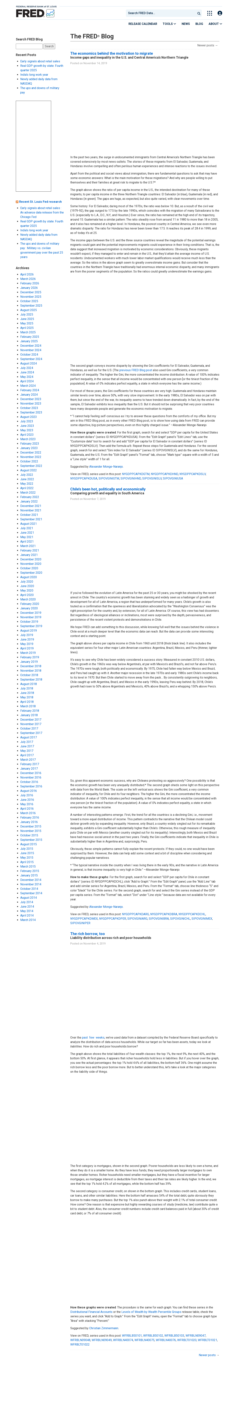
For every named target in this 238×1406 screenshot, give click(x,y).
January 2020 (29, 608)
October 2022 (29, 461)
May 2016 (26, 804)
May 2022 (26, 483)
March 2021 (28, 546)
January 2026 (29, 288)
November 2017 (30, 724)
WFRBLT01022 (80, 1344)
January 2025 (29, 341)
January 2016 (29, 822)
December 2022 (30, 452)
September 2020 (31, 572)
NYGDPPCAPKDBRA (163, 914)
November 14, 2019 (95, 63)
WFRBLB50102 (153, 1335)
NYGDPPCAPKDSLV (192, 474)
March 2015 (28, 866)
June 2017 (27, 746)
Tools (169, 24)
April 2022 (27, 488)
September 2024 (31, 359)
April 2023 (27, 434)
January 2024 (29, 394)
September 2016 (31, 786)
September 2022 (31, 466)
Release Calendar (142, 24)
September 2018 (31, 679)
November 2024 (30, 350)
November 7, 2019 (94, 499)
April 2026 (27, 274)
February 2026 (29, 283)
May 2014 (26, 911)
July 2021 (26, 528)
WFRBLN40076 (166, 1340)
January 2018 (29, 715)
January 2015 (29, 875)
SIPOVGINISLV (152, 478)
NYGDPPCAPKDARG (135, 914)
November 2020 (30, 564)
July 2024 (26, 368)
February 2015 (29, 871)
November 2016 (30, 777)
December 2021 (30, 506)
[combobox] (160, 13)
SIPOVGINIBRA (159, 918)
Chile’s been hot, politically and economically (108, 489)
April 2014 (27, 915)
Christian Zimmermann (103, 1328)
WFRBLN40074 (123, 1340)
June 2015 (27, 853)
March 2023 (28, 439)
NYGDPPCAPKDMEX (84, 918)
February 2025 (29, 337)
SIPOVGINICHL (180, 918)
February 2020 (29, 604)
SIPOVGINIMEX (202, 918)
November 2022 (30, 457)
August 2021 (28, 523)
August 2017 (28, 737)
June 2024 (27, 372)
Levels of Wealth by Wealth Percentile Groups (151, 1312)
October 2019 (29, 621)
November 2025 (30, 296)
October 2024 (29, 354)
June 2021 (27, 532)
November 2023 (30, 403)
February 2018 (29, 710)
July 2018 (26, 688)
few (91, 1037)
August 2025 (28, 310)
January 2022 (29, 501)
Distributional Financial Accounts (91, 1312)
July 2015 (26, 848)
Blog (199, 24)
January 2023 (29, 448)
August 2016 (28, 791)
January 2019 (29, 661)
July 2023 (26, 421)
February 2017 (29, 764)
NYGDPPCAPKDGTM (135, 474)
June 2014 (27, 906)
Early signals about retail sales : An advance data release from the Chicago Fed (42, 212)
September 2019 (31, 626)
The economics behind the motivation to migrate (111, 53)
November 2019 (30, 617)
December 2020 (30, 559)
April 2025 (27, 328)
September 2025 (31, 305)
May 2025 (26, 323)
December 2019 (30, 613)
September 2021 (31, 519)
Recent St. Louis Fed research (40, 201)
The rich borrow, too (87, 934)
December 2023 (30, 399)
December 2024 (30, 345)
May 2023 (26, 430)
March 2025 (28, 332)
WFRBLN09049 (102, 1340)
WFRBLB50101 (132, 1335)
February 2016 (29, 817)
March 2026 (28, 279)
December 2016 (30, 773)
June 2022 (27, 479)
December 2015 (30, 826)
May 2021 (26, 537)
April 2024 (27, 381)
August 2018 (28, 684)
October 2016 (29, 782)
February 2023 (29, 443)
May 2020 (26, 590)
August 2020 (28, 577)
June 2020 (27, 586)
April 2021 (27, 541)
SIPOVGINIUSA (173, 478)
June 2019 (27, 639)
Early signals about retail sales (40, 61)
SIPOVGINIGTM (109, 478)
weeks (100, 1037)
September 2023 (31, 412)
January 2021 (29, 555)
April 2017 (27, 755)
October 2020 (29, 568)
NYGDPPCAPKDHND (164, 474)
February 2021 (29, 550)
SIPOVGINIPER (80, 923)
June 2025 (27, 319)
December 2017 (30, 719)
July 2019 (26, 635)
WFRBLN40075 (144, 1340)
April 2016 (27, 808)
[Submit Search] (199, 13)
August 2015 (28, 844)
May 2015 (26, 857)
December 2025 (30, 292)
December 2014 (30, 880)
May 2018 (26, 697)
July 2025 (26, 314)
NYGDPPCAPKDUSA (83, 478)
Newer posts (207, 45)
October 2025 (29, 301)
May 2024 (26, 377)
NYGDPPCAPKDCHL (191, 914)
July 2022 (26, 475)
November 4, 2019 (94, 943)
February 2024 (29, 390)
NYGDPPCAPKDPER (112, 918)
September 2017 (31, 733)
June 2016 (27, 799)
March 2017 (28, 759)
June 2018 (27, 693)
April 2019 (27, 648)
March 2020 (28, 599)
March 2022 (28, 492)
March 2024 (28, 385)
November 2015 (30, 831)
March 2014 (28, 920)
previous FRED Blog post (135, 370)
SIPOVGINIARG (137, 918)
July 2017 (26, 742)
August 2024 (28, 363)
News (186, 24)
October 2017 (29, 728)
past (85, 1037)
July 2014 (26, 902)
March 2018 (28, 706)
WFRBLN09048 (80, 1340)
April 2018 (27, 702)
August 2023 (28, 417)
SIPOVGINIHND (130, 478)
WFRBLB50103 (174, 1335)
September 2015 (31, 840)
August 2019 (28, 630)
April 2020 (27, 595)
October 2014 (29, 889)
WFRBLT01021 (207, 1340)
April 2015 (27, 862)
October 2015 (29, 835)
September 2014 (31, 893)
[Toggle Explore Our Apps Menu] (209, 13)
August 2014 (28, 897)
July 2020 (26, 581)
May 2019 (26, 644)
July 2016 (26, 795)
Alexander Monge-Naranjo (106, 466)
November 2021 (30, 510)
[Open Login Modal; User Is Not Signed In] (220, 13)
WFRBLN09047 (196, 1335)
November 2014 (30, 884)
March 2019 (28, 653)
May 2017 (26, 751)
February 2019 (29, 657)
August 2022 (28, 470)
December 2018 (30, 666)
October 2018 (29, 675)
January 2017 (29, 768)
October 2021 (29, 515)
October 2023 (29, 408)
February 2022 (29, 497)
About (215, 24)
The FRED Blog (92, 36)
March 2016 (28, 813)
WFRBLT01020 (187, 1340)
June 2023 (27, 426)
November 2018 (30, 670)
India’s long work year (34, 74)
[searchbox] (161, 13)
